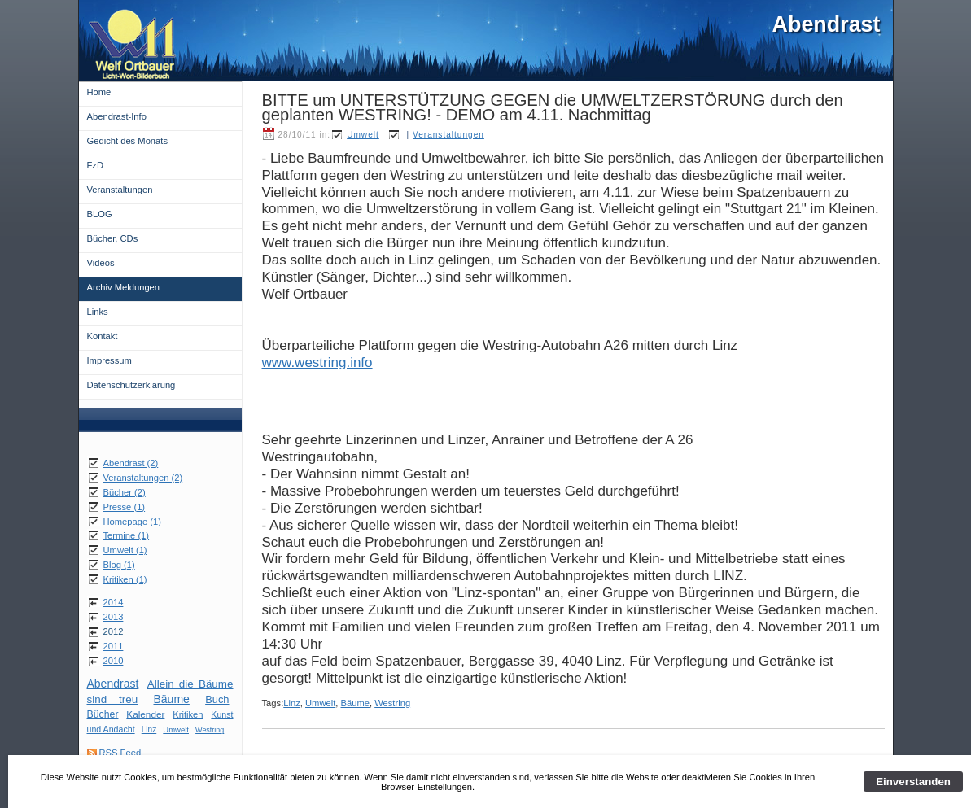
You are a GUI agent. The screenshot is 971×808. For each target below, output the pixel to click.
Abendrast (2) (131, 463)
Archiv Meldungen (123, 287)
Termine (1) (126, 535)
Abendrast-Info (117, 116)
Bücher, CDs (112, 238)
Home (99, 92)
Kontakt (102, 336)
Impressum (109, 360)
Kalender (145, 714)
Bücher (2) (124, 492)
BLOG (99, 214)
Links (97, 312)
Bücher (103, 714)
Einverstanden (913, 781)
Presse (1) (124, 507)
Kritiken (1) (125, 579)
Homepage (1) (132, 521)
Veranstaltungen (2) (143, 478)
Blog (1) (119, 565)
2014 (113, 602)
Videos (101, 263)
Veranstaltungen (120, 189)
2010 (113, 661)
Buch (217, 699)
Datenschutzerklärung (131, 385)
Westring (209, 730)
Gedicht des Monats (127, 141)
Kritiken (188, 714)
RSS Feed (120, 753)
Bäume (172, 698)
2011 (113, 646)
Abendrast (113, 683)
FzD (95, 165)
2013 (113, 617)
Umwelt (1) (125, 550)
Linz (149, 729)
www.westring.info (317, 362)
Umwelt (176, 729)
